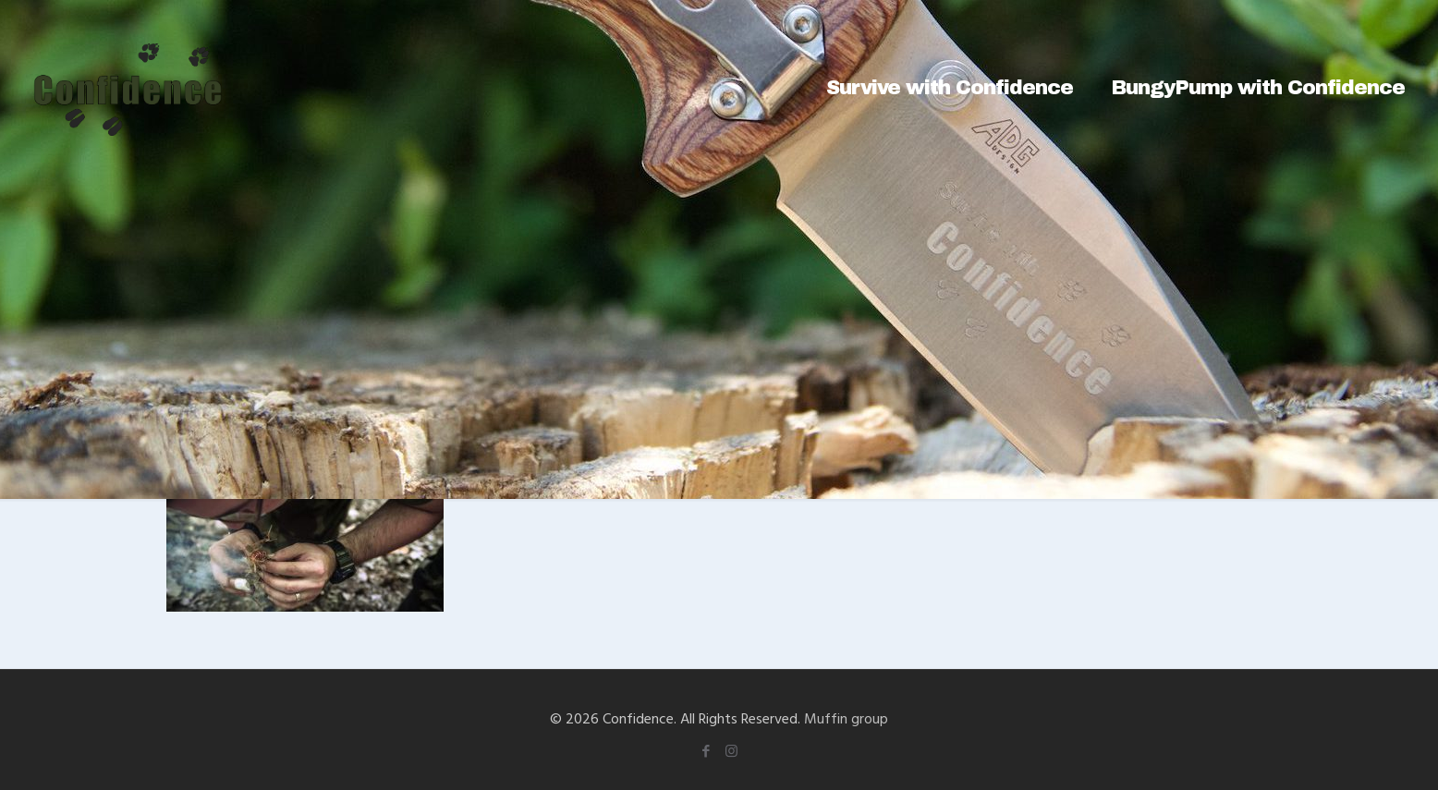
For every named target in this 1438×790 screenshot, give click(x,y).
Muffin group (846, 718)
